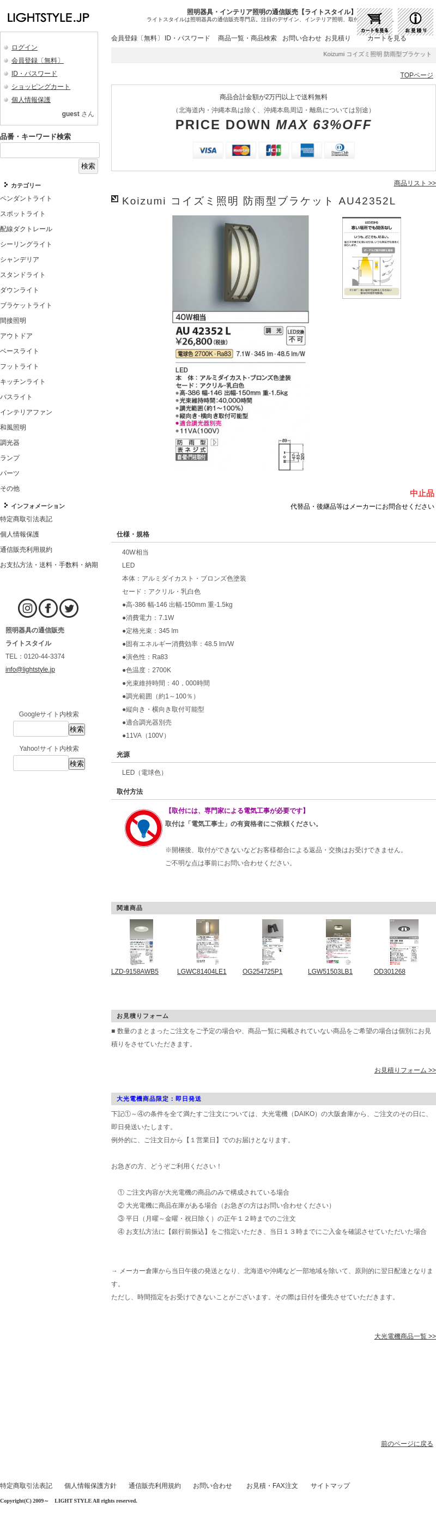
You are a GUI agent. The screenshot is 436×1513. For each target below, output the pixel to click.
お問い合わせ (302, 38)
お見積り (338, 38)
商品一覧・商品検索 (247, 38)
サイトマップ (330, 1486)
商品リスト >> (415, 183)
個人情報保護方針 (90, 1486)
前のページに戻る (407, 1444)
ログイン (24, 47)
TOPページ (417, 75)
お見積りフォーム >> (405, 1070)
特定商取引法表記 (26, 1486)
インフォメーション (38, 506)
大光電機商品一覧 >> (405, 1336)
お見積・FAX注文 (272, 1486)
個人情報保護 (31, 100)
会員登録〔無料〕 (37, 60)
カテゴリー (26, 185)
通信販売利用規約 (155, 1486)
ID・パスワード (34, 73)
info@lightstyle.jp (30, 669)
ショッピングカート (40, 87)
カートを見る (387, 38)
